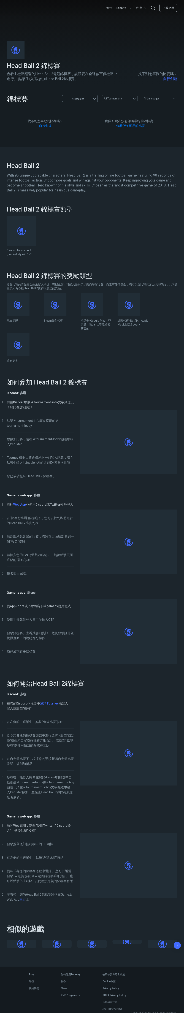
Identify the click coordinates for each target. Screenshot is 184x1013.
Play (31, 974)
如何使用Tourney (70, 974)
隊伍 (31, 981)
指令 (63, 981)
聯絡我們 (34, 988)
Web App (19, 504)
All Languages (151, 98)
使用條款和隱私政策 (113, 974)
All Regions (74, 98)
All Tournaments (113, 98)
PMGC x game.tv (70, 995)
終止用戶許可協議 (112, 1009)
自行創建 (170, 79)
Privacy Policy (110, 988)
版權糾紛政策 (109, 1002)
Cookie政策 (109, 981)
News (64, 988)
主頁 (22, 899)
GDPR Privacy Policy (114, 995)
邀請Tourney (49, 703)
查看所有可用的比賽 (130, 126)
